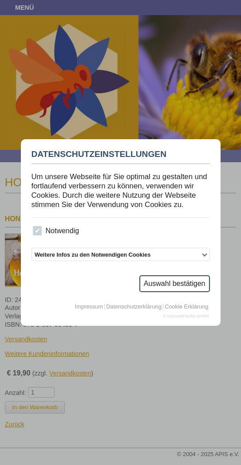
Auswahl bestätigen (174, 283)
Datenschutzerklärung (133, 307)
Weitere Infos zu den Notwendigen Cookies (92, 254)
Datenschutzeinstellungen (99, 154)
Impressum (89, 307)
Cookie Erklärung (186, 307)
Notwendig (56, 230)
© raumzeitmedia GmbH (186, 316)
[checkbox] (37, 230)
